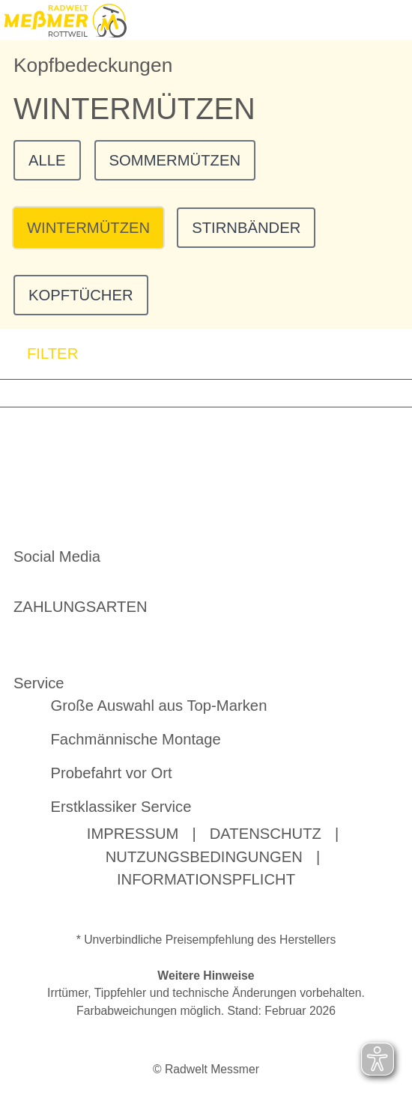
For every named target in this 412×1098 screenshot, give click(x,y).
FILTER (39, 354)
